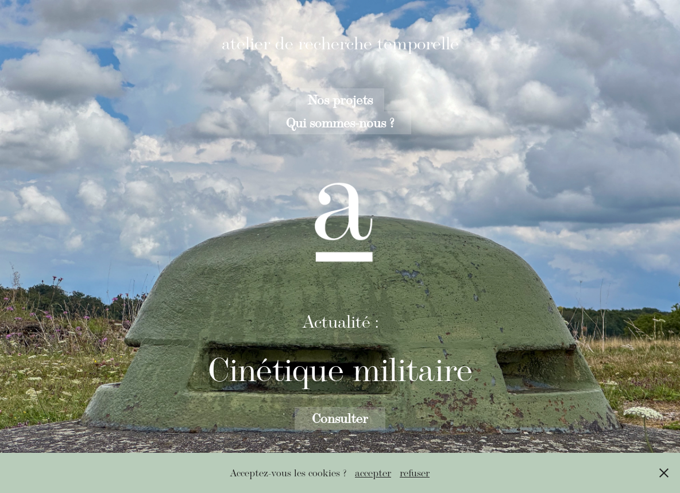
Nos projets (340, 99)
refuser (415, 473)
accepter (373, 473)
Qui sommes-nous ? (340, 122)
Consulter (340, 418)
